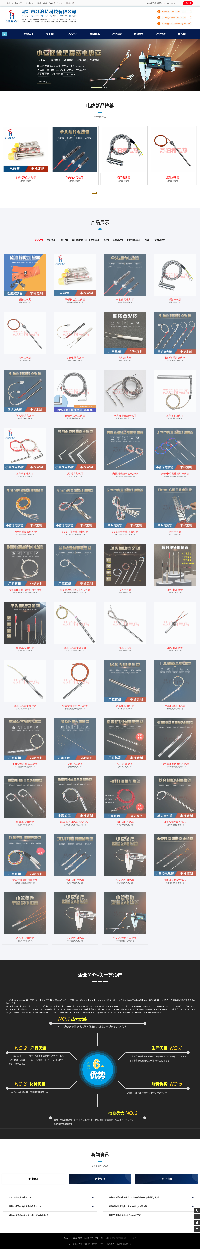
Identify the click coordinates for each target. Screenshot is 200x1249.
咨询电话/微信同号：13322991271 (162, 3)
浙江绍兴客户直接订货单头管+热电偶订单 (128, 1207)
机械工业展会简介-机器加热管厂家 (125, 1216)
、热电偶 (50, 3)
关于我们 (51, 34)
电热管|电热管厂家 (124, 1244)
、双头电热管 (28, 3)
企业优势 (161, 34)
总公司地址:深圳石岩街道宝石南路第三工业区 (87, 1244)
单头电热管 (19, 3)
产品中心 (73, 34)
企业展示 (117, 34)
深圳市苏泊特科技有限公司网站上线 (25, 1207)
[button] (15, 65)
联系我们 (183, 34)
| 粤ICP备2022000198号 (118, 1238)
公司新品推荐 (26, 181)
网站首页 (29, 34)
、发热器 (38, 3)
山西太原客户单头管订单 (20, 1198)
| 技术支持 (132, 1238)
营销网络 (139, 34)
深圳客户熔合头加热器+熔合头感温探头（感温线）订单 (134, 1198)
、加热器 (44, 3)
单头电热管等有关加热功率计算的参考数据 (28, 1216)
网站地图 (110, 1244)
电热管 (11, 3)
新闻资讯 (95, 34)
